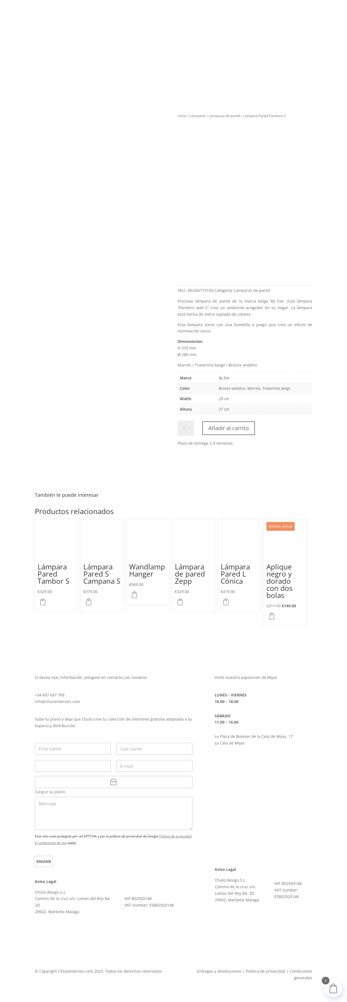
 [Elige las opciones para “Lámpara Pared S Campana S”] (90, 602)
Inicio (182, 115)
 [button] (273, 616)
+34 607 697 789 (49, 695)
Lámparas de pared (224, 115)
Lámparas (197, 115)
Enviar (45, 861)
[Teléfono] (73, 766)
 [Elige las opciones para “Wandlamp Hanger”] (136, 595)
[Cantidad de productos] (186, 428)
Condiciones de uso (52, 843)
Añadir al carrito (228, 428)
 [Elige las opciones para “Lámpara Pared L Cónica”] (227, 602)
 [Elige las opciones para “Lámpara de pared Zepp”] (182, 602)
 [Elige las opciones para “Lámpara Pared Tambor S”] (44, 602)
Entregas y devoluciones (219, 971)
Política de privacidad (175, 836)
